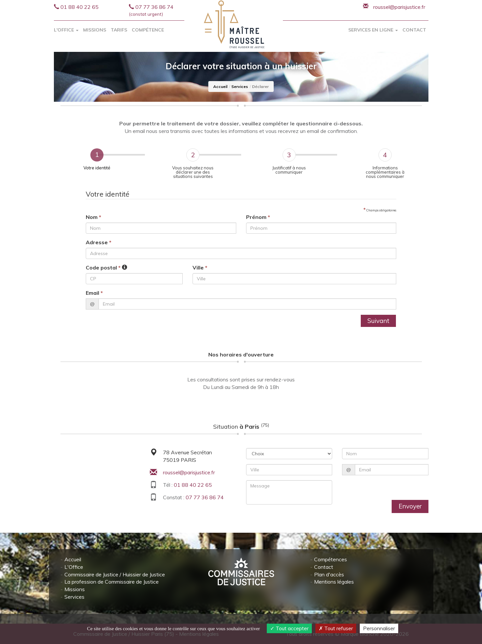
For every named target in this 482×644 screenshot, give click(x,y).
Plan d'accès (329, 574)
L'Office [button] (66, 30)
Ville (200, 267)
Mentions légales (334, 581)
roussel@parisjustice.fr (189, 472)
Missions (94, 30)
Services (239, 86)
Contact (414, 30)
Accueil (220, 86)
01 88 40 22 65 (79, 7)
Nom (93, 217)
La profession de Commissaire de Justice (111, 581)
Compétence (148, 30)
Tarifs (119, 30)
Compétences (330, 559)
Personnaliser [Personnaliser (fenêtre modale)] (379, 628)
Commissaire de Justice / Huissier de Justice (114, 574)
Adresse (98, 242)
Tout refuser (336, 628)
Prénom (258, 217)
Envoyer (410, 506)
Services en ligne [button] (373, 30)
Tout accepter (289, 628)
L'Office (73, 566)
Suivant (378, 321)
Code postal (103, 267)
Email (94, 293)
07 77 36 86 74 (205, 497)
